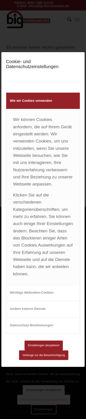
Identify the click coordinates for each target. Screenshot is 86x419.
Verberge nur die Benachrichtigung (43, 355)
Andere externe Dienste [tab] (28, 309)
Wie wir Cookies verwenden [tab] (31, 100)
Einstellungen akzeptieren (43, 345)
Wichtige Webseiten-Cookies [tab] (32, 292)
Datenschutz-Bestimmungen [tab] (31, 325)
